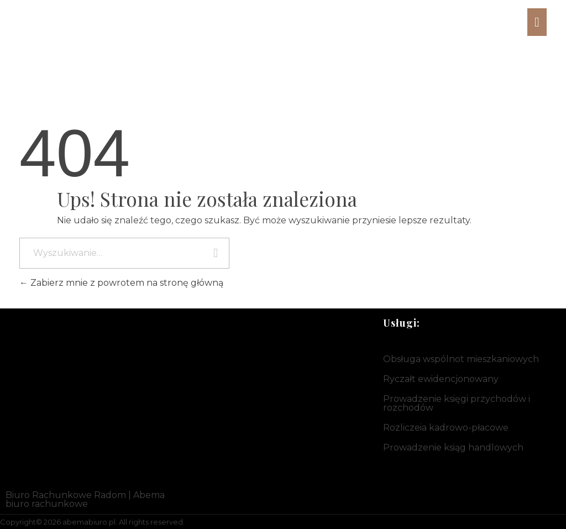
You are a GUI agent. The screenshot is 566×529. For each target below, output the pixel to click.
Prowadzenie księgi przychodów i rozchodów (456, 403)
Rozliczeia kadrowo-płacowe (446, 427)
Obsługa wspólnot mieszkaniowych (461, 359)
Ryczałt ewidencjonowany (441, 379)
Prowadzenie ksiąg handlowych (453, 447)
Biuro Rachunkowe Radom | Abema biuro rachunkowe (85, 499)
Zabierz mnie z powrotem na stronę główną (121, 282)
